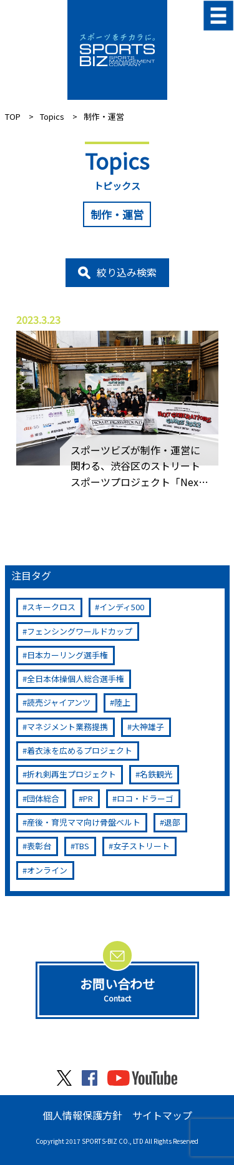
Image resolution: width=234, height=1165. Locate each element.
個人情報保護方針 (82, 1115)
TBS (82, 846)
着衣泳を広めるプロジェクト (79, 750)
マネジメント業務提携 (67, 727)
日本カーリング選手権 (67, 655)
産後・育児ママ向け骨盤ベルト (83, 822)
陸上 (122, 702)
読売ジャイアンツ (58, 702)
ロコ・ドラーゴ (145, 798)
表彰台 (39, 846)
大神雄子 (148, 727)
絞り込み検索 (127, 272)
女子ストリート (141, 846)
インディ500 (121, 607)
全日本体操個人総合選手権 (75, 679)
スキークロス (51, 607)
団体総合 (43, 798)
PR (88, 798)
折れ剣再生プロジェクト (71, 774)
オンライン (47, 870)
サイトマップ (162, 1115)
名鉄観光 (156, 774)
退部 (172, 822)
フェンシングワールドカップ (79, 631)
